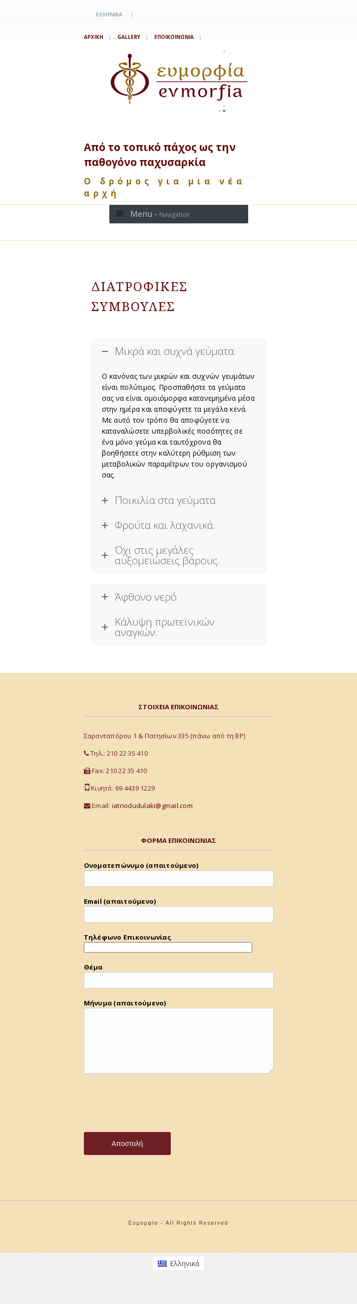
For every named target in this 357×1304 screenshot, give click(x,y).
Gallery (128, 36)
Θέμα (179, 975)
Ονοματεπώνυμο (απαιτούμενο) (179, 874)
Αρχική (93, 36)
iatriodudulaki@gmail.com (152, 805)
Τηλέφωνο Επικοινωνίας (168, 942)
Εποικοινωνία (174, 36)
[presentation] (160, 1117)
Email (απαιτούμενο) (179, 910)
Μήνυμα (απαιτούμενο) (179, 1043)
